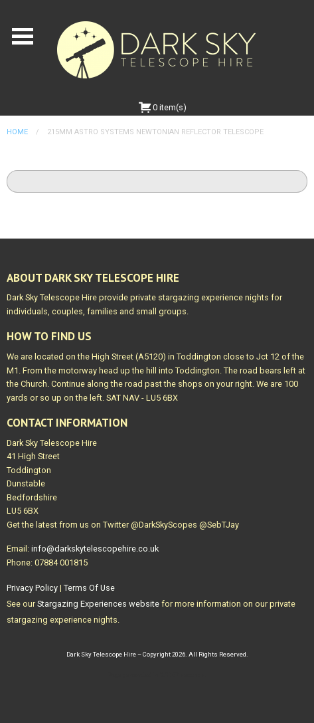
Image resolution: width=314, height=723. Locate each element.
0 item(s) (163, 107)
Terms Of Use (89, 588)
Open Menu (23, 36)
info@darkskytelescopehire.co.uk (95, 549)
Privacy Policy (32, 588)
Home (17, 132)
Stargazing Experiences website (98, 604)
